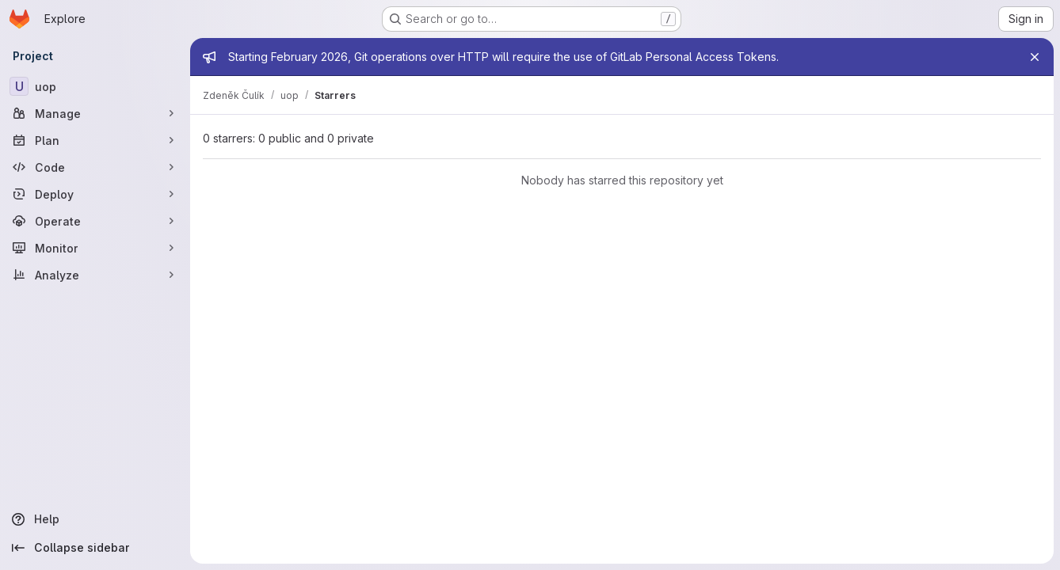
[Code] (95, 167)
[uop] (95, 86)
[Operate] (95, 221)
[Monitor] (95, 247)
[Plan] (95, 140)
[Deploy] (95, 194)
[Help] (95, 519)
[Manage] (95, 113)
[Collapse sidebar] (95, 547)
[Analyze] (95, 274)
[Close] (1034, 57)
